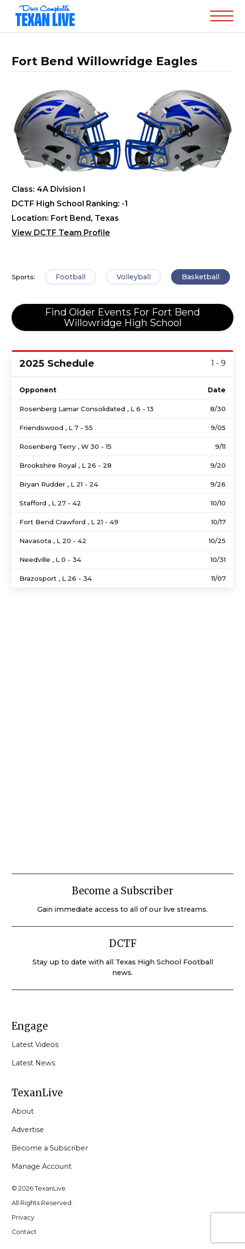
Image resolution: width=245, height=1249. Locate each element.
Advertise (28, 1129)
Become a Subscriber (50, 1148)
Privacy (23, 1217)
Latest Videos (35, 1044)
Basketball (200, 277)
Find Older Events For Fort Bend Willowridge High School (122, 317)
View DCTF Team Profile (61, 232)
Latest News (33, 1063)
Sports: (23, 277)
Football (71, 277)
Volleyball (133, 277)
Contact (24, 1231)
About (23, 1111)
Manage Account (42, 1166)
